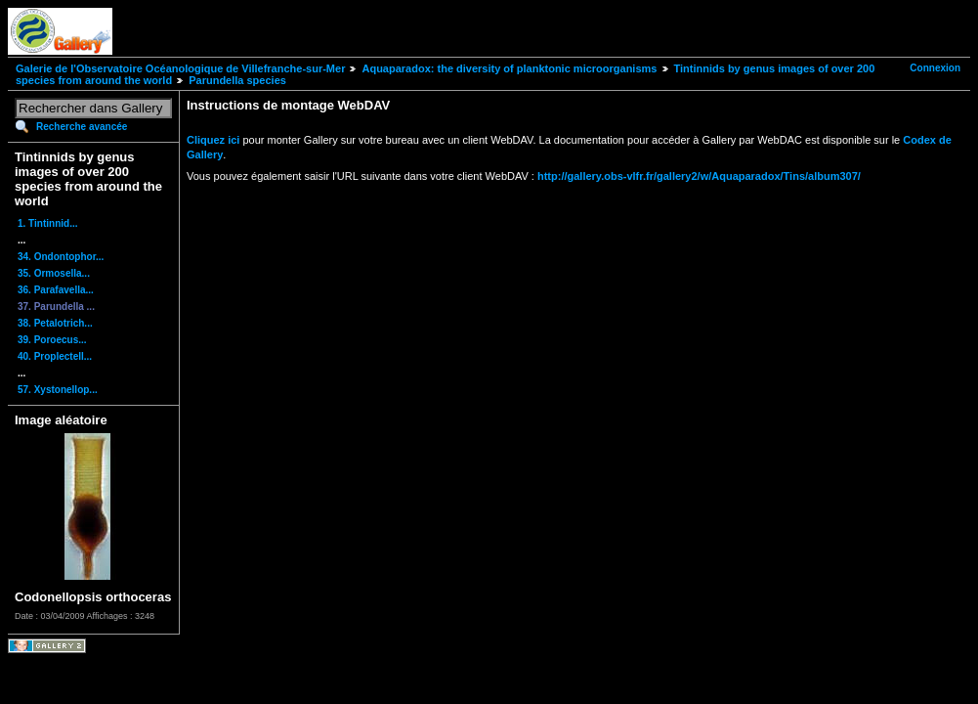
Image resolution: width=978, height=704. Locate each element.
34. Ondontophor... (61, 256)
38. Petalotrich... (55, 323)
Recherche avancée (81, 126)
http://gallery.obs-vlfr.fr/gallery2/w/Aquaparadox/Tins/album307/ (699, 176)
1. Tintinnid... (47, 223)
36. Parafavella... (56, 290)
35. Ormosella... (54, 273)
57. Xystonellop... (58, 389)
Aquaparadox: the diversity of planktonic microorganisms (509, 68)
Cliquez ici (213, 140)
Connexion (935, 68)
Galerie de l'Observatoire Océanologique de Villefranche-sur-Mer (180, 68)
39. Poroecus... (52, 339)
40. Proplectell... (55, 356)
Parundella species (237, 80)
